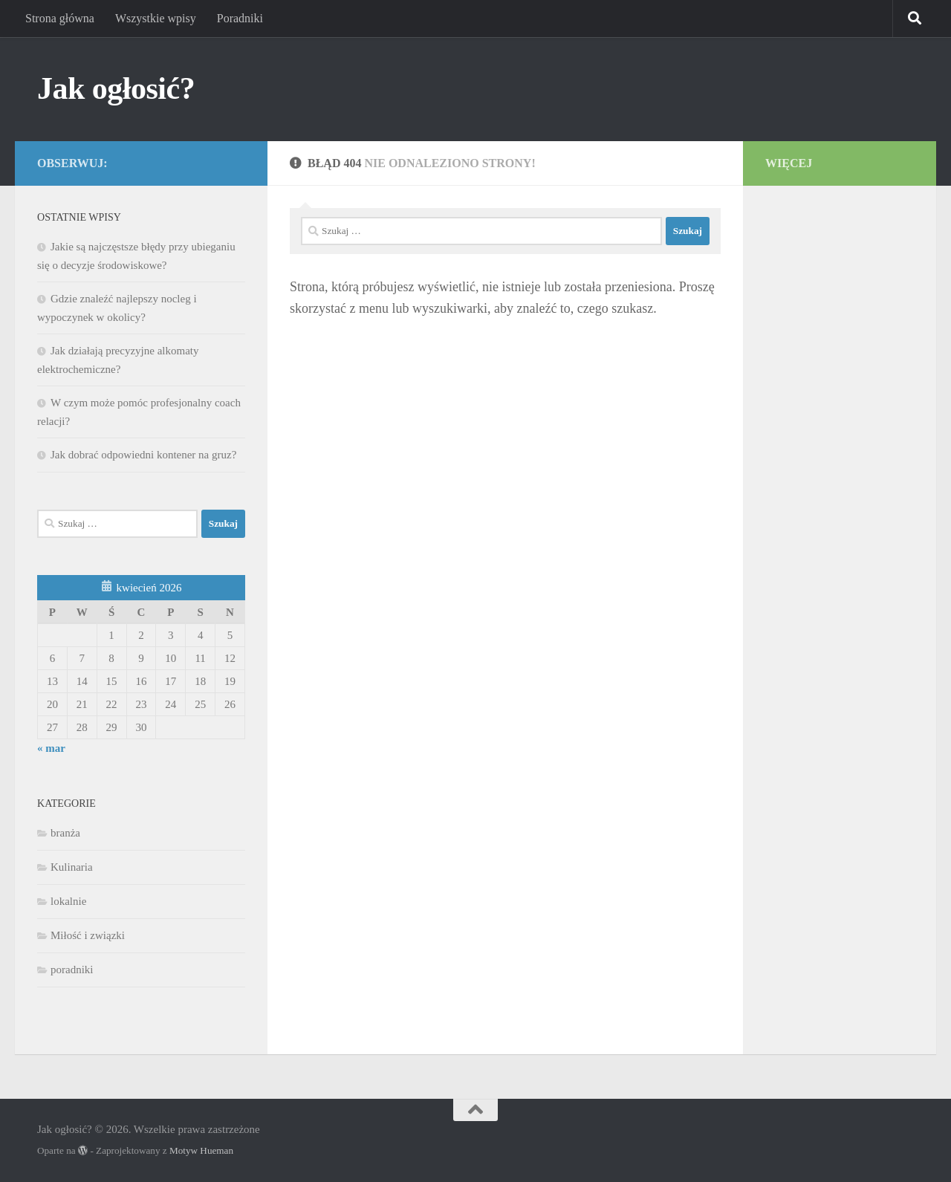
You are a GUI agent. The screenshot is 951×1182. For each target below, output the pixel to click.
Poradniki (240, 18)
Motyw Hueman (201, 1150)
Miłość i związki (88, 935)
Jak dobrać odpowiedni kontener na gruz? (143, 455)
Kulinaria (72, 867)
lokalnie (68, 901)
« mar (51, 748)
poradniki (72, 969)
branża (65, 833)
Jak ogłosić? (116, 88)
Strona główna (59, 18)
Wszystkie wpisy (155, 18)
